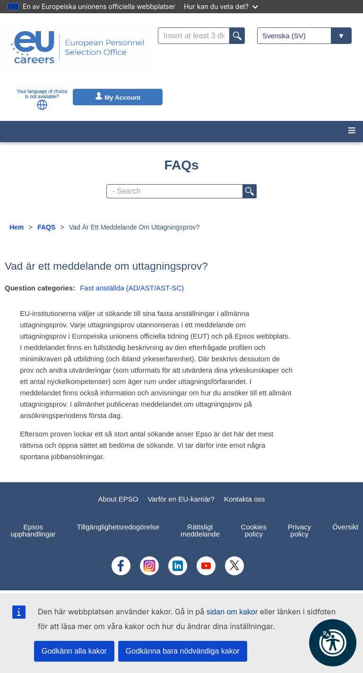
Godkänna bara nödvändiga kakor (183, 651)
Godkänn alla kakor (74, 651)
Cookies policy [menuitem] (254, 530)
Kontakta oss (244, 499)
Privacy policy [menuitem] (299, 530)
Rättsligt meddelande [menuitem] (200, 530)
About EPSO (118, 499)
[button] (42, 105)
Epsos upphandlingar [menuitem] (33, 530)
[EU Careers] (77, 53)
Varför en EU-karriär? (180, 499)
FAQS (46, 227)
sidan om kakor (232, 612)
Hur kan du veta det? (221, 6)
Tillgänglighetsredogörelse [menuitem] (118, 527)
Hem (16, 227)
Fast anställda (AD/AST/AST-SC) (132, 288)
